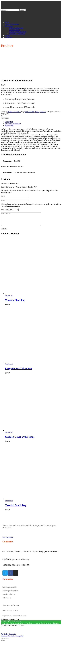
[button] (31, 539)
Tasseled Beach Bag (15, 507)
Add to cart (5, 118)
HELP (37, 112)
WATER (43, 112)
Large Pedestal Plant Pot (18, 371)
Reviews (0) (9, 125)
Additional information (13, 124)
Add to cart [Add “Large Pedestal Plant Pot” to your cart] (9, 366)
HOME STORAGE (14, 112)
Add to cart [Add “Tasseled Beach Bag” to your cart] (9, 503)
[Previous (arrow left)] (2, 642)
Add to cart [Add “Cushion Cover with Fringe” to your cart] (9, 435)
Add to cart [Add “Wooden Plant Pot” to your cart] (9, 298)
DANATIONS (29, 112)
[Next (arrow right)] (4, 642)
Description (9, 122)
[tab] (33, 122)
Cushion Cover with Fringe (19, 439)
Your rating (5, 209)
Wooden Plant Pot (15, 302)
